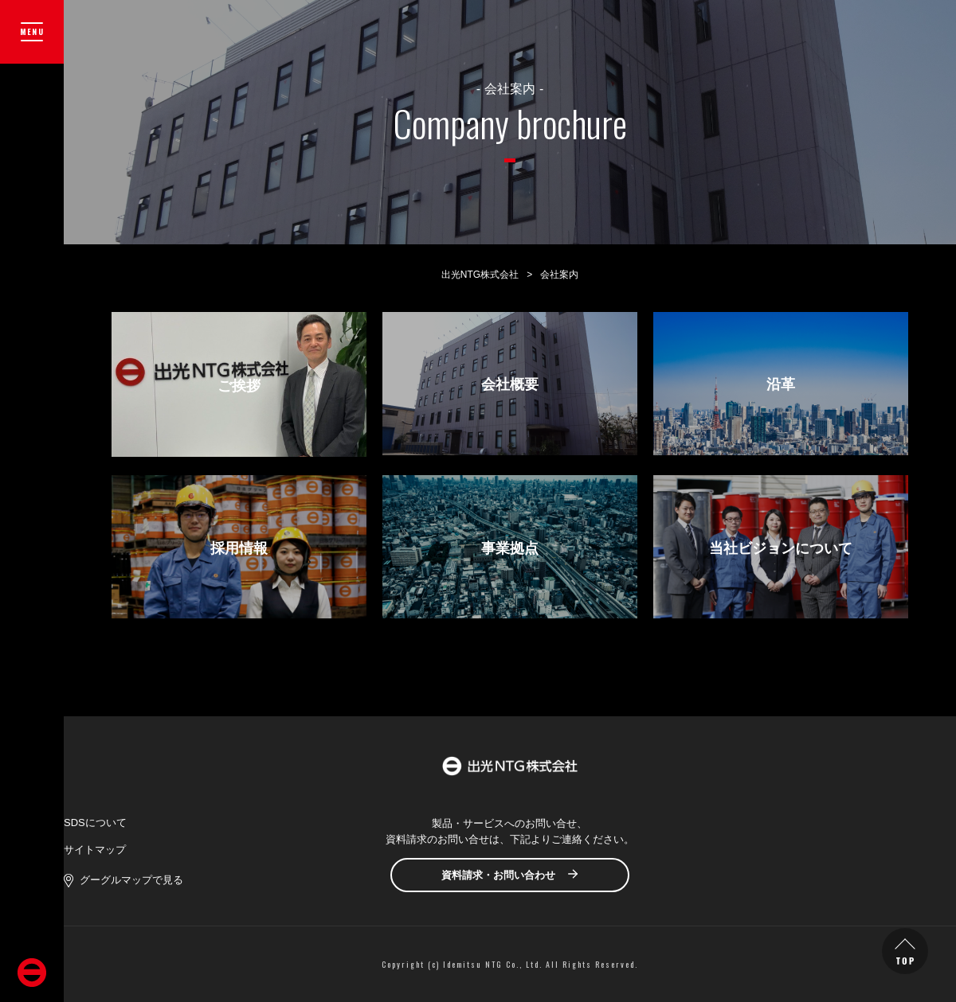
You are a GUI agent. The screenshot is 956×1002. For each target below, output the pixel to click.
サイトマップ (95, 850)
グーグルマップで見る (131, 880)
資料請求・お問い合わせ (498, 875)
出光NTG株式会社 (480, 274)
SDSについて (95, 823)
